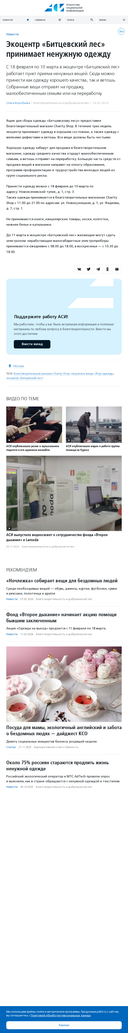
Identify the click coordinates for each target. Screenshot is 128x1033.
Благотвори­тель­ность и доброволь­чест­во (61, 103)
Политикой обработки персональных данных (61, 1015)
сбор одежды (104, 373)
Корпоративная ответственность (56, 747)
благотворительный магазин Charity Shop (42, 373)
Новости (12, 34)
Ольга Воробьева (18, 103)
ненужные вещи (82, 373)
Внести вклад (32, 344)
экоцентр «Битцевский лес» (24, 378)
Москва (18, 366)
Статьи (11, 747)
